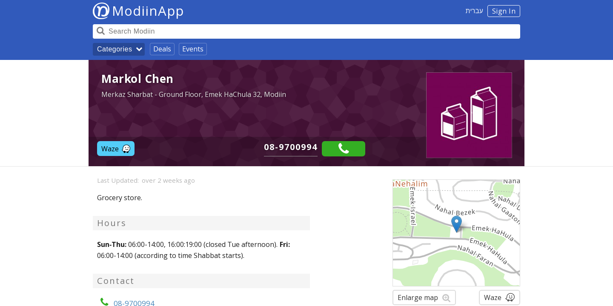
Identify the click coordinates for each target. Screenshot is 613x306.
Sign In (504, 11)
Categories (114, 49)
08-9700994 (291, 147)
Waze (115, 148)
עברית (474, 10)
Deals (162, 49)
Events (192, 49)
